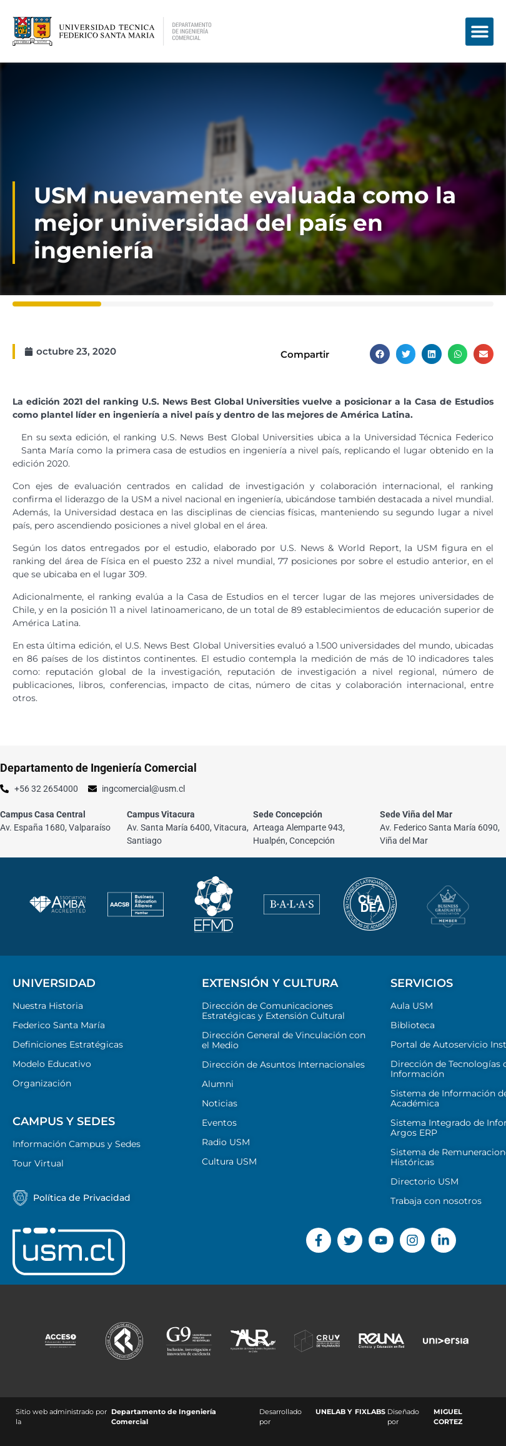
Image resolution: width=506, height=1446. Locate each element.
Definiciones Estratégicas (67, 1044)
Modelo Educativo (51, 1063)
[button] (479, 32)
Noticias (219, 1103)
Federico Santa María (58, 1025)
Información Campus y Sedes (76, 1144)
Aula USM (411, 1005)
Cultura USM (229, 1161)
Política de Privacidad (82, 1197)
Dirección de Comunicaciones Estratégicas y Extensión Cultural (273, 1010)
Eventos (219, 1122)
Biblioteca (412, 1025)
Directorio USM (424, 1181)
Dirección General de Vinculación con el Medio (283, 1040)
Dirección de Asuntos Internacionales (283, 1064)
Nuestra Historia (47, 1005)
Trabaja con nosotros (436, 1200)
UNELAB (330, 1411)
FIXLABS (370, 1411)
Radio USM (226, 1142)
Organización (41, 1083)
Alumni (218, 1084)
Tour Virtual (38, 1163)
